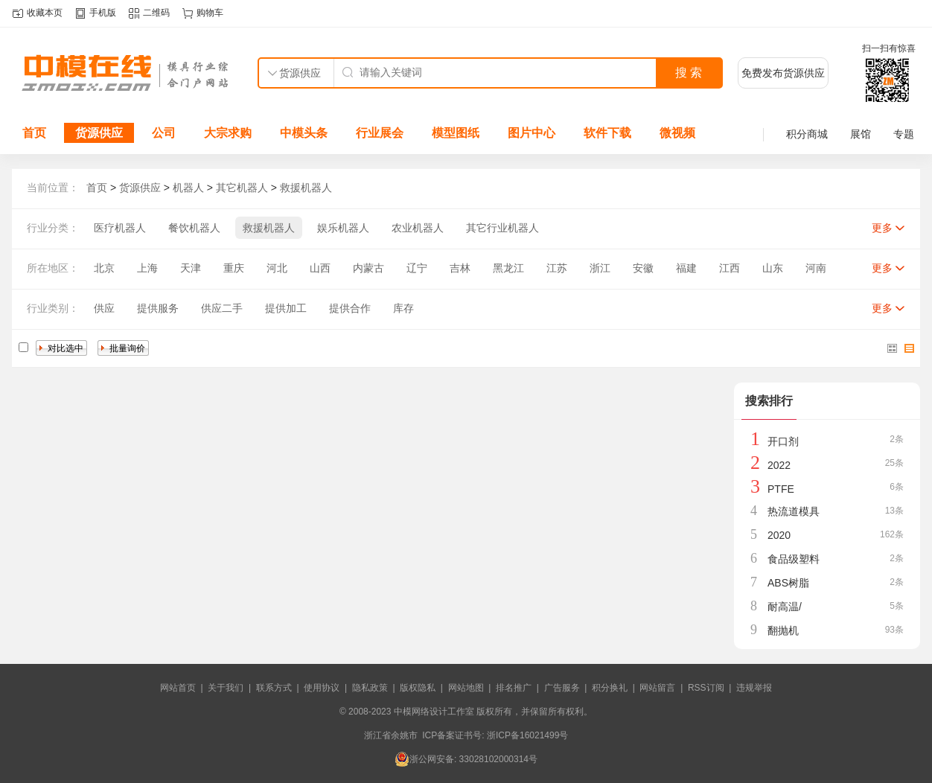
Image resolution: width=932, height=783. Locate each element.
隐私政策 (370, 688)
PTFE (780, 489)
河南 (815, 268)
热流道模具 (793, 511)
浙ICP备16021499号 (527, 735)
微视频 (677, 133)
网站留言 (657, 688)
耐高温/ (784, 607)
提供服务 (158, 308)
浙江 (600, 268)
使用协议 (321, 688)
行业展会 (379, 133)
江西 (729, 268)
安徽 (643, 268)
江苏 (556, 268)
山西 (320, 268)
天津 (190, 268)
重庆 (233, 268)
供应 (104, 308)
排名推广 (514, 688)
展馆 (860, 134)
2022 (779, 465)
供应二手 (222, 308)
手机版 (102, 12)
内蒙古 (368, 268)
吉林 (460, 268)
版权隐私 (417, 688)
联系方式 (274, 688)
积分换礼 (610, 688)
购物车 (210, 12)
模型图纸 (455, 133)
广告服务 (562, 688)
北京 (104, 268)
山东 (772, 268)
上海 (147, 268)
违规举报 (754, 688)
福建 (686, 268)
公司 (164, 133)
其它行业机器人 (502, 228)
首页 (34, 133)
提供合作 (350, 308)
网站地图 (466, 688)
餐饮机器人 (194, 228)
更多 (882, 228)
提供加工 (286, 308)
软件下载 (607, 133)
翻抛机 (783, 630)
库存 (403, 308)
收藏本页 (45, 12)
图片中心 (531, 133)
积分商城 (807, 134)
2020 (779, 535)
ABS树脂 (788, 583)
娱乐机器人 (343, 228)
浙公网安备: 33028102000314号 (466, 759)
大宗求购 (228, 133)
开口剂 (783, 441)
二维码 (156, 12)
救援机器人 (306, 188)
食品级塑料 (793, 559)
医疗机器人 (120, 228)
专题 (903, 134)
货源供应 (99, 133)
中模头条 (304, 133)
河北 (276, 268)
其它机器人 (242, 188)
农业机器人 (418, 228)
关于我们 (225, 688)
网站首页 (178, 688)
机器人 (188, 188)
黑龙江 (508, 268)
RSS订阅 (706, 688)
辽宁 (416, 268)
